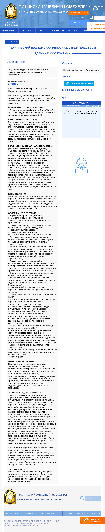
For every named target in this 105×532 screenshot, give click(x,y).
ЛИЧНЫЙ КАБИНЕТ (79, 13)
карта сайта (31, 525)
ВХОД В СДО (79, 22)
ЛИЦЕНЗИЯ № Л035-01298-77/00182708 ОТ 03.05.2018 (46, 12)
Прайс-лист (27, 30)
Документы (82, 513)
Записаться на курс (79, 83)
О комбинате (9, 30)
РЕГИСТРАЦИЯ (79, 17)
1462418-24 (13, 84)
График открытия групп (51, 30)
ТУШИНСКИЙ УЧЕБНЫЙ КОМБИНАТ (52, 7)
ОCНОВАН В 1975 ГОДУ (11, 23)
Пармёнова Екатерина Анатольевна (81, 70)
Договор (72, 30)
